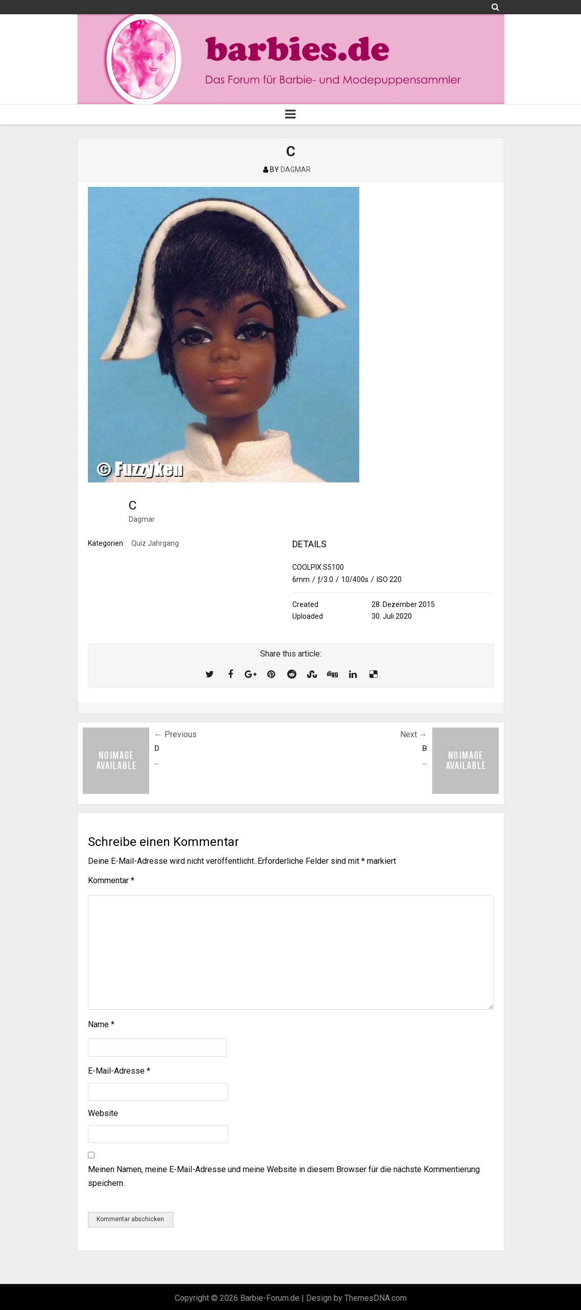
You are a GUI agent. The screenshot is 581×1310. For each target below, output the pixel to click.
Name (101, 1024)
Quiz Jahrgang (155, 543)
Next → (413, 734)
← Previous (175, 734)
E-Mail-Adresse (119, 1071)
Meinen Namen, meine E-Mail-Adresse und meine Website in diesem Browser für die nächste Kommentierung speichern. (284, 1176)
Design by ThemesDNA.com (356, 1298)
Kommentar (111, 880)
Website (103, 1113)
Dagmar (142, 519)
